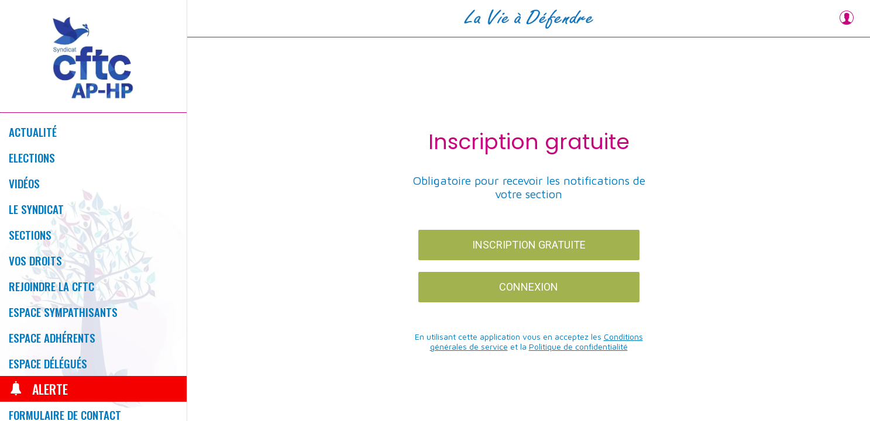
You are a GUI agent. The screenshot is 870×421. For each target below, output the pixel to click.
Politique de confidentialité (578, 346)
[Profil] (847, 19)
